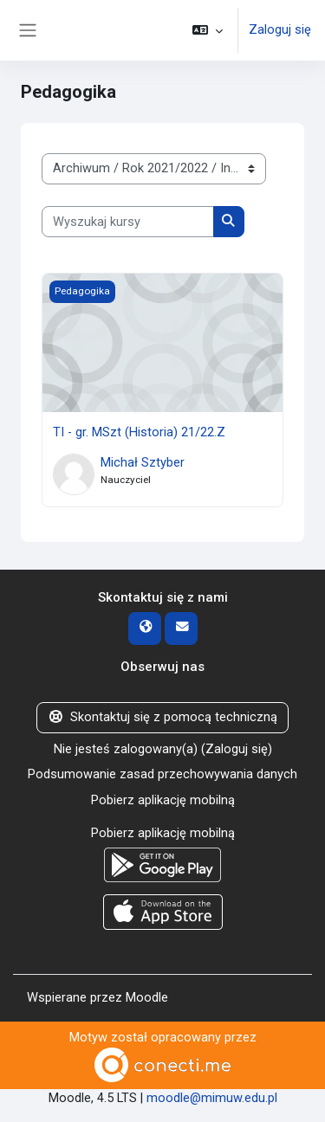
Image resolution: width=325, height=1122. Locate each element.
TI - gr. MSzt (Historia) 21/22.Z (139, 432)
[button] (207, 30)
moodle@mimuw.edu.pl (211, 1098)
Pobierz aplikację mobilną (163, 800)
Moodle (147, 997)
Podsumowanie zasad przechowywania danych (162, 774)
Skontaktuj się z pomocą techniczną (162, 717)
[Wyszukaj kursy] (128, 221)
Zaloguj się (280, 29)
